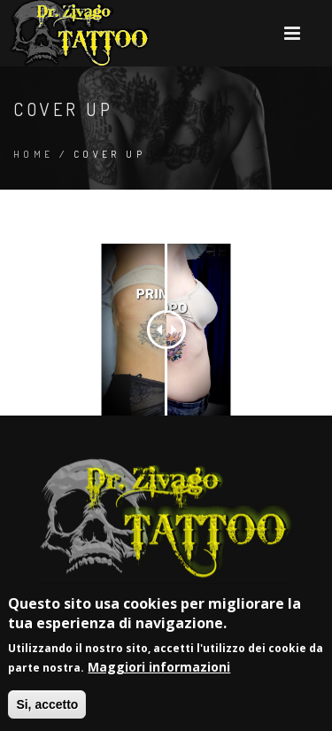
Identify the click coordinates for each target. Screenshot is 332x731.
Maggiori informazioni (159, 669)
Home (33, 154)
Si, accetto (47, 706)
